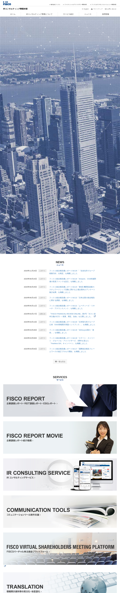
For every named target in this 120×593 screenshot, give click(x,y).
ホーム (12, 14)
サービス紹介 (68, 14)
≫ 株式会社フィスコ (54, 4)
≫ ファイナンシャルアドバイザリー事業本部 (75, 4)
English (86, 9)
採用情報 (105, 14)
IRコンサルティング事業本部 (15, 9)
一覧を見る (61, 362)
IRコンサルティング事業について (39, 14)
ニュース (87, 14)
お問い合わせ (111, 9)
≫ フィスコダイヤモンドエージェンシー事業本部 (103, 4)
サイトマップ (98, 9)
